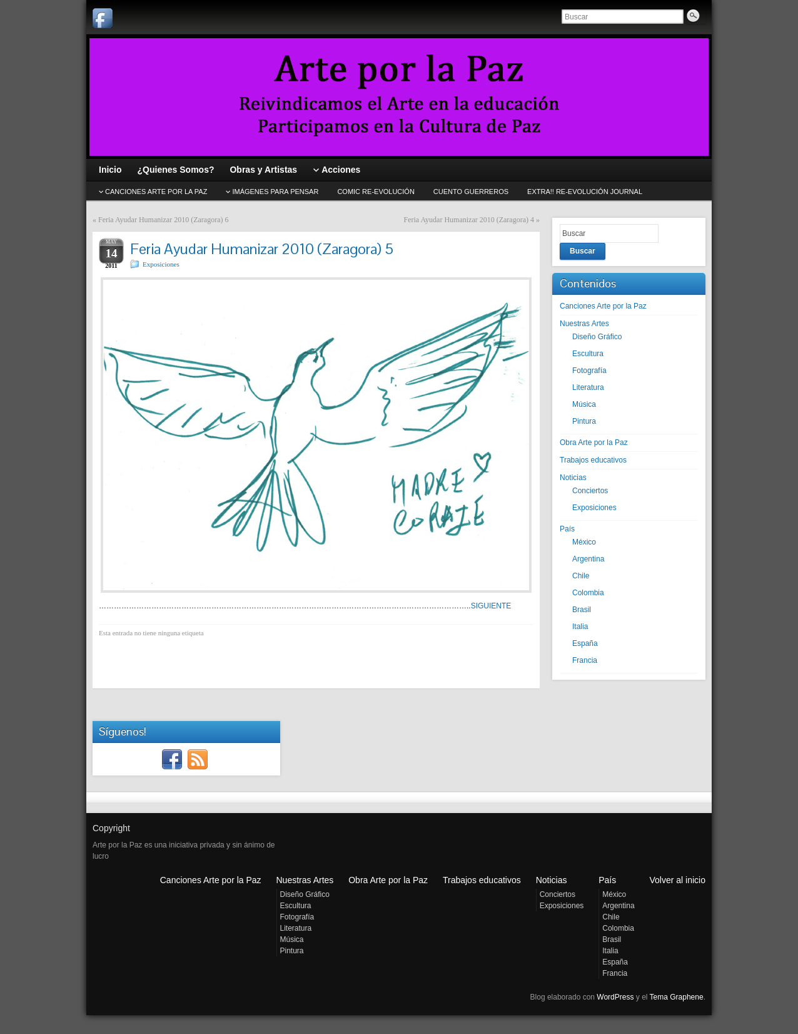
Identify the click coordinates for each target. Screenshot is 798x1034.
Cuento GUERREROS (470, 191)
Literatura (588, 387)
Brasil (581, 609)
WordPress (615, 997)
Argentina (588, 559)
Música (584, 404)
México (584, 542)
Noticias (573, 477)
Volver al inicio (678, 880)
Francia (584, 660)
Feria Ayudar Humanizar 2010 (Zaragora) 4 (469, 219)
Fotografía (589, 370)
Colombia (588, 592)
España (585, 643)
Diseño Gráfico (597, 336)
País (567, 529)
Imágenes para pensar (275, 191)
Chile (580, 575)
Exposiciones (161, 264)
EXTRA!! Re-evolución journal (584, 191)
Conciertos (590, 490)
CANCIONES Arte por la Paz (156, 191)
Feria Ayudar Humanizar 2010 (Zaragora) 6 (163, 219)
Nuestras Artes (584, 323)
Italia (580, 626)
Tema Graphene (677, 997)
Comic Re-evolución (375, 191)
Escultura (588, 353)
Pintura (584, 421)
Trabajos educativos (593, 460)
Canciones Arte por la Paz (603, 306)
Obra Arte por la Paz (594, 442)
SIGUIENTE (491, 605)
